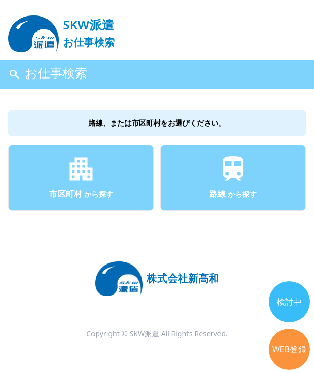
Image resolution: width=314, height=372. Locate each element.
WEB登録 (289, 349)
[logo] (61, 29)
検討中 (289, 301)
